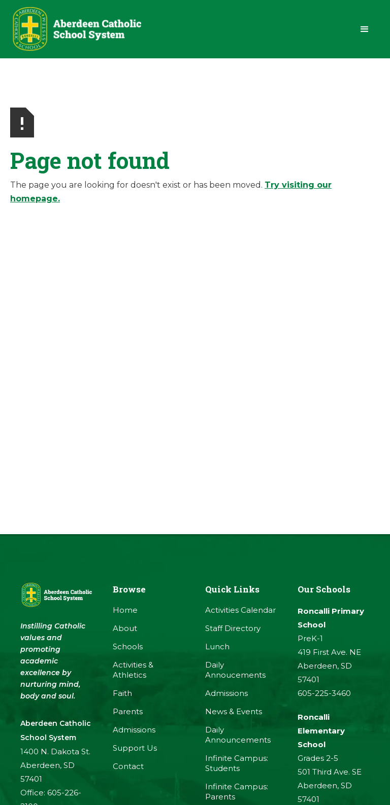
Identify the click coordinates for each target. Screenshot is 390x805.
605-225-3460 (324, 693)
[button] (364, 29)
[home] (76, 29)
